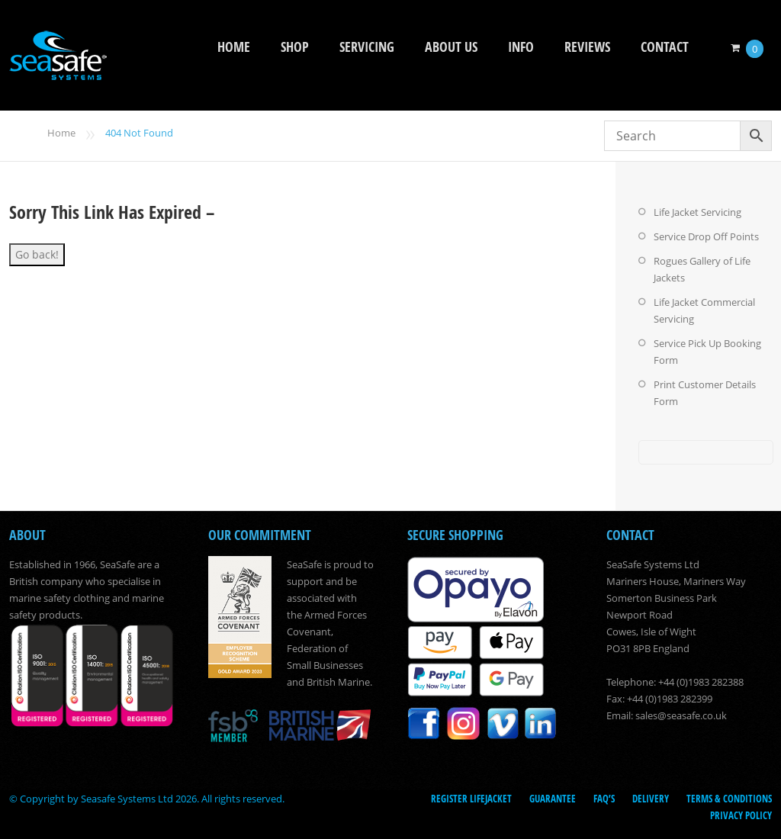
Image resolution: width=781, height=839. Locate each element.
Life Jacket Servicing (697, 212)
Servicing (366, 46)
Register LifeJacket (471, 798)
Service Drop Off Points (706, 236)
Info (521, 46)
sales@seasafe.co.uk (681, 715)
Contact (665, 46)
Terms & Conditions (729, 798)
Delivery (650, 798)
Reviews (587, 46)
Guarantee (552, 798)
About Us (451, 46)
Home (233, 46)
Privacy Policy (741, 815)
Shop (295, 46)
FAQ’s (604, 798)
